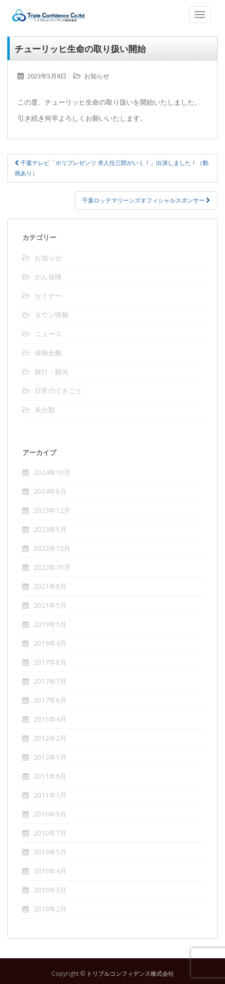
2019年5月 (50, 624)
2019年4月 (50, 643)
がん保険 (48, 276)
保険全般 (48, 352)
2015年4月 (50, 719)
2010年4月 (50, 870)
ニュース (48, 333)
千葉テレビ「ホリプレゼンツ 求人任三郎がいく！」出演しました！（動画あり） (111, 168)
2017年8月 (50, 662)
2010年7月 (50, 833)
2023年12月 (52, 510)
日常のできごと (58, 390)
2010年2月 (50, 908)
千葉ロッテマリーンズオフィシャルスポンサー (146, 200)
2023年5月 (50, 529)
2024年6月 (50, 491)
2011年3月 (50, 795)
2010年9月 (50, 814)
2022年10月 (52, 567)
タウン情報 (52, 314)
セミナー (48, 295)
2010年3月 (50, 889)
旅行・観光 (52, 371)
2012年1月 (50, 757)
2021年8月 (50, 586)
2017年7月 (50, 681)
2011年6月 (50, 776)
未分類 (45, 409)
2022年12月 (52, 548)
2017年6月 (50, 700)
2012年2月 (50, 738)
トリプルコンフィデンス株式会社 (115, 15)
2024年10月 (52, 472)
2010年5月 (50, 851)
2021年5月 (50, 605)
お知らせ (96, 76)
